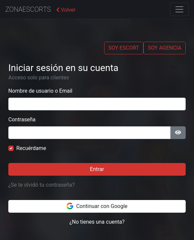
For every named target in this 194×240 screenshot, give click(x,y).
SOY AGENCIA (164, 48)
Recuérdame (31, 148)
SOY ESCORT (123, 48)
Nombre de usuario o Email (40, 91)
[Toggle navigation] (179, 9)
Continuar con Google (97, 206)
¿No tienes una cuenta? (97, 222)
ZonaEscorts (28, 9)
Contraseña (22, 119)
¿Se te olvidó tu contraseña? (41, 185)
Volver (66, 10)
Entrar (97, 169)
